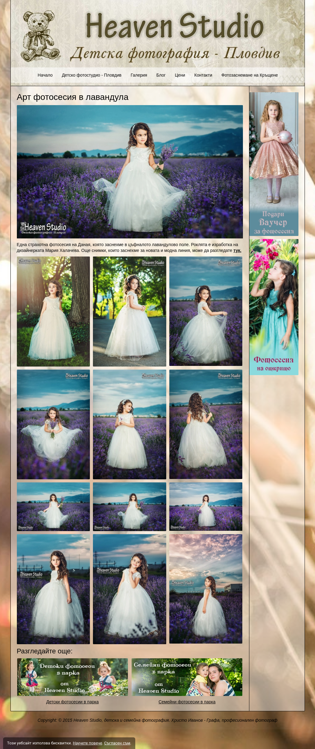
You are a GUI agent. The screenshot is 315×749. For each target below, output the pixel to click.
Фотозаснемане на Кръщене (249, 75)
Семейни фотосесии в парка (187, 701)
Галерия (139, 75)
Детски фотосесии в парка (72, 701)
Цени (180, 75)
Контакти (203, 75)
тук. (237, 250)
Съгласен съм (117, 743)
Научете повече (87, 743)
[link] (73, 677)
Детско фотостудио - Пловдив (91, 75)
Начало (45, 75)
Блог (161, 75)
